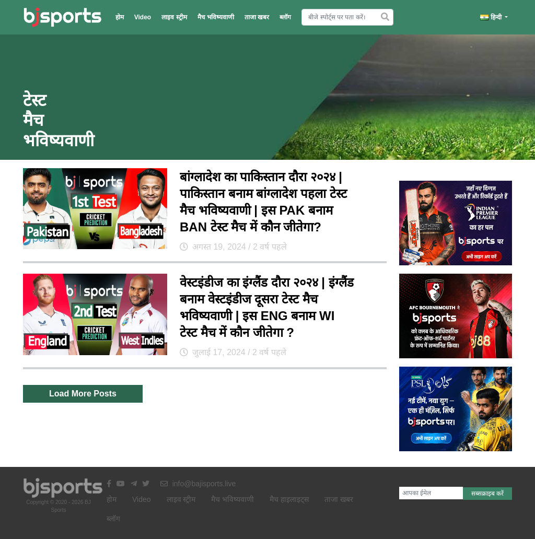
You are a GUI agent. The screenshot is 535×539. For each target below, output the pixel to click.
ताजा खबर (257, 17)
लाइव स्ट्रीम (174, 17)
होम (119, 17)
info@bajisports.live (198, 483)
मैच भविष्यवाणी (215, 17)
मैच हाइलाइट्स (289, 499)
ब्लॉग (285, 17)
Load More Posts (83, 393)
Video (142, 17)
